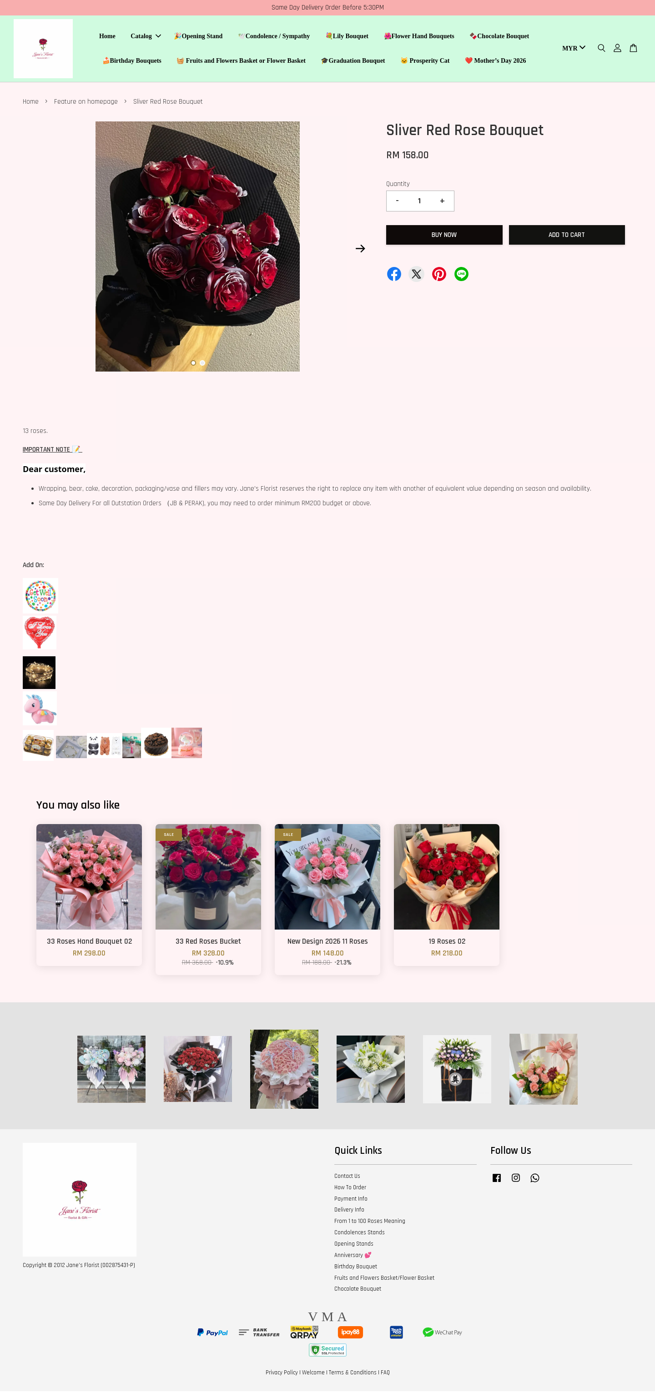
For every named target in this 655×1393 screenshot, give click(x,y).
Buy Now (444, 236)
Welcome (313, 1374)
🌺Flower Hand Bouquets (419, 37)
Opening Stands (353, 1245)
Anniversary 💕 (353, 1256)
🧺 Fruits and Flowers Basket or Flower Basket (241, 61)
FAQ (385, 1374)
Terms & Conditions (353, 1374)
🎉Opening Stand (198, 37)
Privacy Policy (282, 1374)
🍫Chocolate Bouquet (499, 37)
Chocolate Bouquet (357, 1290)
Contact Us (347, 1177)
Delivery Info (349, 1211)
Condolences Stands (359, 1233)
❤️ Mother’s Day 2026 (495, 61)
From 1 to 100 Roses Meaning (369, 1222)
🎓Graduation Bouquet (353, 61)
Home (107, 37)
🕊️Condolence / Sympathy (274, 37)
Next (360, 249)
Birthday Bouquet (355, 1268)
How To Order (350, 1188)
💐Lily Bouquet (346, 37)
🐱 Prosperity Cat (425, 61)
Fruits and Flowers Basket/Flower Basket (384, 1279)
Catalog (146, 37)
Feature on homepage (86, 103)
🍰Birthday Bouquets (131, 61)
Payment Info (351, 1200)
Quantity (398, 185)
